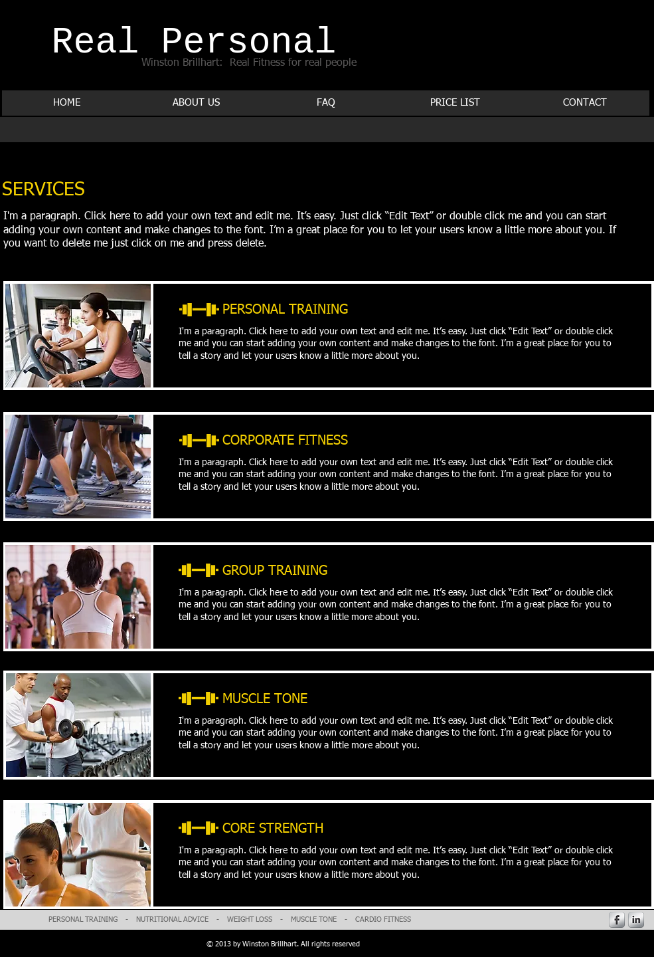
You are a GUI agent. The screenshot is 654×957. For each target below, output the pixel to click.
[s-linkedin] (636, 920)
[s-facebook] (617, 920)
